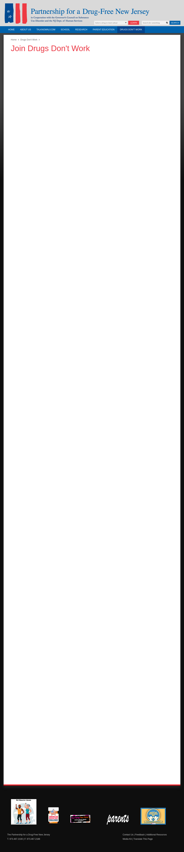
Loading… (59, 414)
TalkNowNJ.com (45, 29)
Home (11, 29)
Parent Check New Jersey (118, 820)
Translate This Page (143, 839)
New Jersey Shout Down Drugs (83, 820)
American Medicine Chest (53, 816)
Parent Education (104, 29)
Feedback (140, 834)
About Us (25, 29)
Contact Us (128, 834)
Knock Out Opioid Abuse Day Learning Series (153, 816)
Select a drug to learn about (106, 23)
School (65, 29)
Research (81, 29)
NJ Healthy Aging (23, 812)
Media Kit (127, 839)
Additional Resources (156, 834)
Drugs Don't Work (131, 29)
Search (175, 23)
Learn (133, 23)
